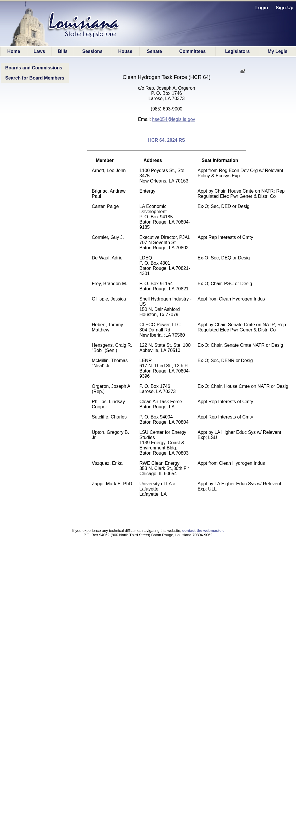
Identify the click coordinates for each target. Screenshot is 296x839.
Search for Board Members (34, 77)
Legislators (237, 51)
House (125, 51)
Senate (154, 51)
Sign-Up (284, 7)
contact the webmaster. (203, 530)
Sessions (92, 51)
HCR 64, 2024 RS (166, 140)
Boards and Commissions (33, 67)
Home (13, 51)
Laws (39, 51)
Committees (192, 51)
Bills (63, 51)
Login (262, 7)
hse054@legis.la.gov (173, 119)
